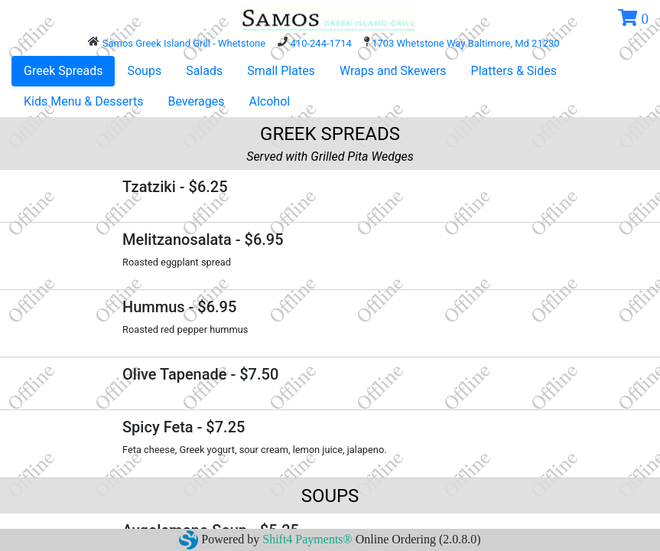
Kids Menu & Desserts (83, 101)
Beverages (195, 101)
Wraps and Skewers (393, 71)
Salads (204, 71)
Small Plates (281, 71)
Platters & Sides (514, 71)
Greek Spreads (63, 71)
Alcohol (270, 101)
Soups (144, 71)
